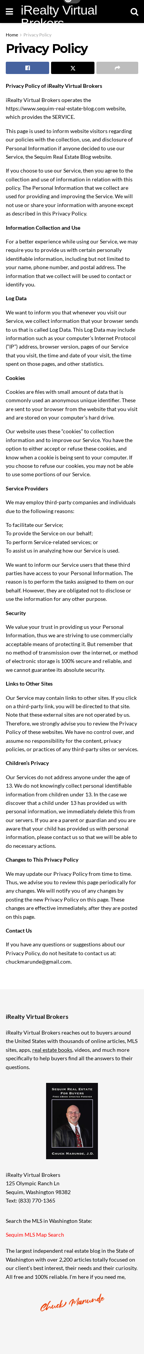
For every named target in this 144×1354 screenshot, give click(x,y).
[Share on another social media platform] (117, 68)
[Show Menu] (9, 11)
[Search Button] (134, 11)
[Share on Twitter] (72, 68)
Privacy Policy (37, 35)
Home (12, 35)
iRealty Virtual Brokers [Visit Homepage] (59, 16)
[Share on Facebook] (27, 68)
